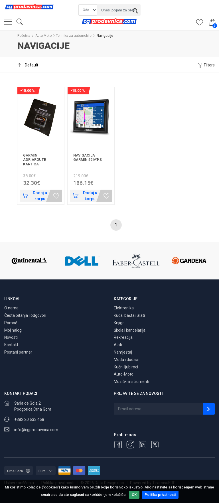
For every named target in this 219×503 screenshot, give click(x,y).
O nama (11, 308)
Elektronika (124, 308)
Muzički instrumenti (131, 381)
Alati (118, 344)
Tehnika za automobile (74, 36)
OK (134, 494)
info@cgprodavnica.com (36, 429)
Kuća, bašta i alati (129, 315)
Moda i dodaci (126, 359)
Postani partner (18, 352)
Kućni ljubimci (126, 367)
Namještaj (123, 352)
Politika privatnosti (160, 494)
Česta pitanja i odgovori (25, 315)
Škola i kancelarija (129, 330)
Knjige (119, 323)
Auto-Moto (43, 36)
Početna (23, 36)
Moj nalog (13, 330)
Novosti (11, 337)
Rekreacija (123, 337)
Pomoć (10, 323)
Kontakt (11, 344)
